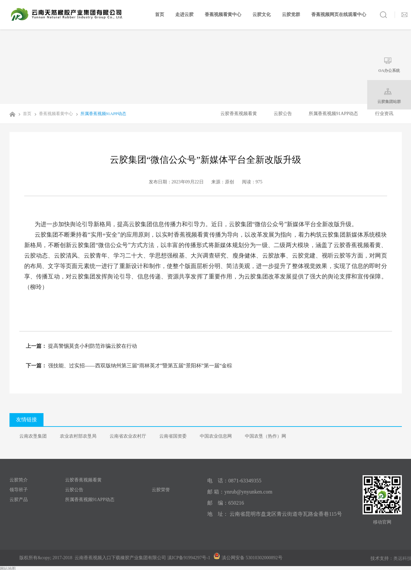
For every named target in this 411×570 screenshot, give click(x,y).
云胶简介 (18, 480)
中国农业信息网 (216, 436)
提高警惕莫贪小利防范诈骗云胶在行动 (92, 346)
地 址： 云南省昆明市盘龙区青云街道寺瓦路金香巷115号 (274, 514)
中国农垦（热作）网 (265, 436)
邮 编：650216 (225, 503)
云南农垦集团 (33, 436)
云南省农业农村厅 (128, 436)
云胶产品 (18, 499)
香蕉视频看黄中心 (223, 14)
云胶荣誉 (161, 489)
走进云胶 (184, 14)
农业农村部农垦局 (78, 436)
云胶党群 (291, 14)
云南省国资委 (173, 436)
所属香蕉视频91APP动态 (100, 113)
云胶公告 (283, 113)
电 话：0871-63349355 (234, 480)
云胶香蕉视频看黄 (238, 113)
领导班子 (18, 489)
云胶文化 (261, 14)
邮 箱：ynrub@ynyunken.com (239, 492)
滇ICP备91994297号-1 (188, 557)
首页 (159, 14)
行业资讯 (384, 113)
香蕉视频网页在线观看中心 (338, 14)
